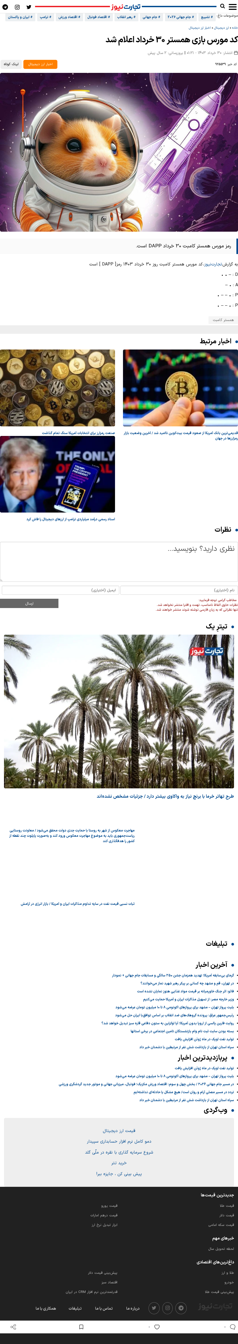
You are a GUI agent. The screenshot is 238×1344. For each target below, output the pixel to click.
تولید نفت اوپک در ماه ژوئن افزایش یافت (204, 1039)
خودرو (229, 1282)
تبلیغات (75, 1309)
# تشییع (207, 17)
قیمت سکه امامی (221, 1225)
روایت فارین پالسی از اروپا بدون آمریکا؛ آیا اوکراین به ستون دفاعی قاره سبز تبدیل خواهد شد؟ (167, 1023)
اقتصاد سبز (109, 1282)
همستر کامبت (223, 320)
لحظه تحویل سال (221, 1249)
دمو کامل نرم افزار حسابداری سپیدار (119, 1141)
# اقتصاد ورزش (69, 17)
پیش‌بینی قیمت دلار (102, 1273)
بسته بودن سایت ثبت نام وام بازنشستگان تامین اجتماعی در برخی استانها (182, 1031)
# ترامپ (46, 17)
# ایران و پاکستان (20, 17)
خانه (235, 28)
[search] (222, 6)
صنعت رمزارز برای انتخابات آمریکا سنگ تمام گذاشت (78, 433)
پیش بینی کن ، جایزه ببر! (119, 1174)
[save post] (81, 1327)
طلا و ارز (228, 1273)
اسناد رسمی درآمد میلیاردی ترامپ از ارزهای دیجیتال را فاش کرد (71, 519)
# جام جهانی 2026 (181, 17)
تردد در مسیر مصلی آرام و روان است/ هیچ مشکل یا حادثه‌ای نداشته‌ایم (184, 1092)
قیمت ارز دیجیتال (119, 1131)
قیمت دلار (226, 1215)
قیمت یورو (109, 1206)
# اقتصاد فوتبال (98, 17)
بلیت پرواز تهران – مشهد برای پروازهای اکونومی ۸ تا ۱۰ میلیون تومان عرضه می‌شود (175, 1007)
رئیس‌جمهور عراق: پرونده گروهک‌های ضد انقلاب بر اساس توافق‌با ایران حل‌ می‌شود (174, 1015)
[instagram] (167, 1308)
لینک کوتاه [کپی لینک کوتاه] (11, 64)
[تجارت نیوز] (126, 6)
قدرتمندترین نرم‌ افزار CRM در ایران (91, 1292)
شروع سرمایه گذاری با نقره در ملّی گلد (119, 1152)
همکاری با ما (46, 1309)
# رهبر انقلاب (126, 17)
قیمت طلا (227, 1206)
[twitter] (154, 1308)
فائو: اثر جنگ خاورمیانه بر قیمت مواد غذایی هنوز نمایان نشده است (185, 991)
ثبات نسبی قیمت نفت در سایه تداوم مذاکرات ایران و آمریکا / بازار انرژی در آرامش (78, 904)
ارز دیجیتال (221, 28)
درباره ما (133, 1309)
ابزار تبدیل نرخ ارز (104, 1225)
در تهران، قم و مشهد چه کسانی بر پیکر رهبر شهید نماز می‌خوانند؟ (187, 983)
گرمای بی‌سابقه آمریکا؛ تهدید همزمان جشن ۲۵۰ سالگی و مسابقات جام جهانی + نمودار (173, 975)
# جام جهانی (151, 17)
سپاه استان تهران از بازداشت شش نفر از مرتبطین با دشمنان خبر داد (186, 1047)
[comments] (229, 1327)
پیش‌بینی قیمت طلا (219, 1292)
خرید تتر (119, 1163)
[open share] (13, 1327)
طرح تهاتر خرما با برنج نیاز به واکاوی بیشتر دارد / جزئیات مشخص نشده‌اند (165, 796)
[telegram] (181, 1308)
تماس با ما (104, 1309)
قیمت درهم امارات (103, 1215)
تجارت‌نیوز (213, 264)
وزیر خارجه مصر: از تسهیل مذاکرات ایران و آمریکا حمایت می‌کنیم (188, 999)
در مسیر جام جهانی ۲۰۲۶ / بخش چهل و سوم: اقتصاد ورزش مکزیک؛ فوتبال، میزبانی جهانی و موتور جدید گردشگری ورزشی (146, 1084)
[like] (153, 1327)
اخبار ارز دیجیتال (200, 28)
